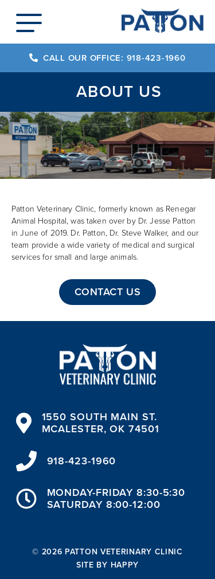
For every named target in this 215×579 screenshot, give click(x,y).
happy (125, 565)
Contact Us (107, 291)
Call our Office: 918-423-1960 (107, 58)
